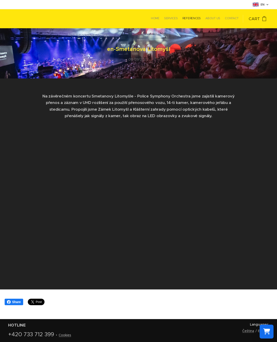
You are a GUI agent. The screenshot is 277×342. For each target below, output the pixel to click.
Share (14, 302)
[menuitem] (220, 19)
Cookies (65, 335)
